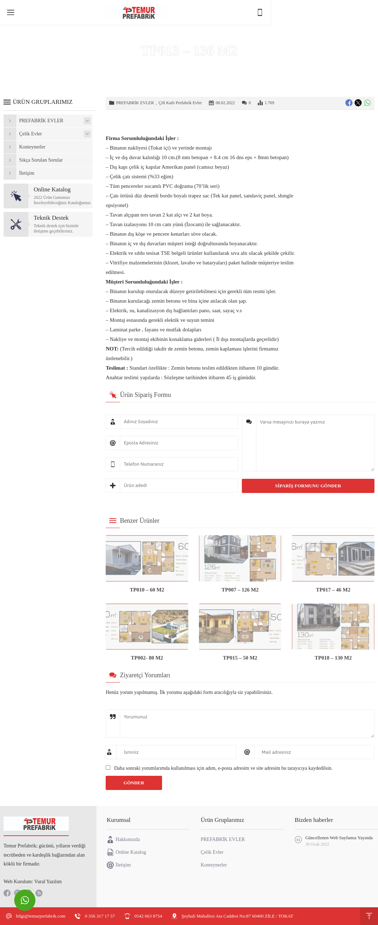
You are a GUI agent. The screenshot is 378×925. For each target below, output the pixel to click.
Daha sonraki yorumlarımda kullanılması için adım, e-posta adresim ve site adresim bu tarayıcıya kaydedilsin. (223, 768)
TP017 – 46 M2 (333, 590)
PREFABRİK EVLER (211, 65)
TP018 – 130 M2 (333, 658)
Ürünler (176, 65)
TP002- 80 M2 (147, 658)
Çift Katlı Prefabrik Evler (180, 102)
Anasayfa (154, 65)
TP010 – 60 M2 (147, 590)
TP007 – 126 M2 (240, 590)
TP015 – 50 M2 (240, 658)
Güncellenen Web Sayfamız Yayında (339, 837)
